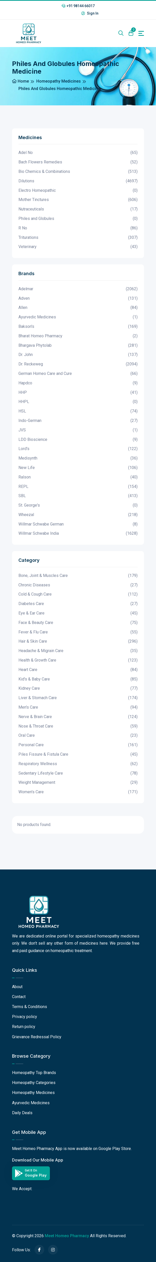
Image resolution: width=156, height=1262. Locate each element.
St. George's (78, 505)
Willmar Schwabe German (78, 524)
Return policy (23, 1026)
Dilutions (78, 181)
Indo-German (78, 421)
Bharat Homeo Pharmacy (78, 336)
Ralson (78, 477)
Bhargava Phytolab (78, 345)
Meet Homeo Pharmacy (67, 1235)
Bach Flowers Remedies (78, 162)
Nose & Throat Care (78, 726)
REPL (78, 486)
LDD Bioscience (78, 439)
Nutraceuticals (78, 209)
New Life (78, 468)
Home (20, 81)
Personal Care (78, 745)
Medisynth (78, 458)
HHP (78, 392)
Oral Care (78, 735)
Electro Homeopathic (78, 190)
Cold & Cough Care (78, 594)
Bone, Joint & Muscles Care (78, 575)
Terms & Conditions (29, 1006)
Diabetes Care (78, 604)
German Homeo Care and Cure (78, 373)
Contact (19, 996)
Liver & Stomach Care (78, 698)
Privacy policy (24, 1016)
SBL (78, 496)
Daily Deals (22, 1112)
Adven (78, 298)
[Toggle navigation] (141, 33)
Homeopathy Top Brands (34, 1072)
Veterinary (78, 247)
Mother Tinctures (78, 200)
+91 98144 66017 (78, 6)
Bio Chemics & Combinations (78, 171)
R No (78, 228)
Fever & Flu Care (78, 632)
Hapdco (78, 383)
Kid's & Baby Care (78, 679)
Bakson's (78, 326)
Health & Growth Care (78, 660)
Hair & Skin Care (78, 641)
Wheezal (78, 515)
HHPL (78, 402)
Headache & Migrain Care (78, 651)
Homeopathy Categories (33, 1082)
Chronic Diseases (78, 585)
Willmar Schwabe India (78, 533)
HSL (78, 411)
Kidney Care (78, 688)
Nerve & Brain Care (78, 717)
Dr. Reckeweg (78, 364)
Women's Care (78, 792)
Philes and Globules (78, 218)
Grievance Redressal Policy (36, 1036)
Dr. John (78, 355)
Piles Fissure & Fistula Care (78, 754)
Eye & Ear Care (78, 613)
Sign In (89, 13)
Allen (78, 307)
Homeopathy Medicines (58, 81)
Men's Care (78, 707)
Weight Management (78, 782)
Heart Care (78, 670)
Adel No (78, 153)
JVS (78, 430)
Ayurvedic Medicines (78, 317)
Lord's (78, 449)
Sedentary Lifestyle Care (78, 773)
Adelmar (78, 289)
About (17, 986)
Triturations (78, 237)
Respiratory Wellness (78, 764)
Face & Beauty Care (78, 623)
